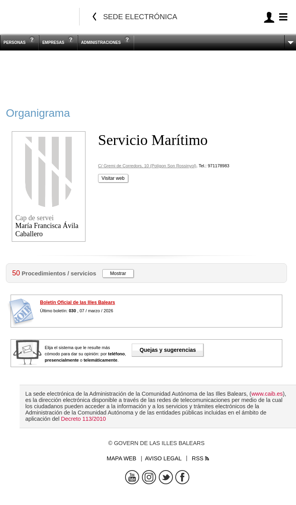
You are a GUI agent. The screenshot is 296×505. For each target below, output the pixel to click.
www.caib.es (267, 394)
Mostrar (118, 273)
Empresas (53, 42)
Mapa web (121, 458)
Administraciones (101, 42)
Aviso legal (163, 458)
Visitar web (113, 178)
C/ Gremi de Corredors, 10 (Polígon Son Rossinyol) (147, 165)
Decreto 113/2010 (83, 419)
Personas (14, 42)
